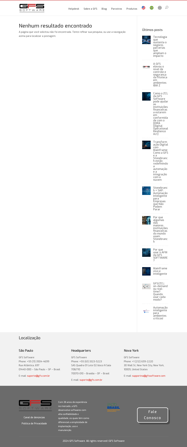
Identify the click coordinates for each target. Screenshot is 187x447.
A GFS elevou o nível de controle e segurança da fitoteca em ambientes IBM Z (160, 74)
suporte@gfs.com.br (38, 376)
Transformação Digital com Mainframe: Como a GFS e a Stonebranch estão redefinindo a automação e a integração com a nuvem (160, 161)
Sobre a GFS (90, 9)
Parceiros (116, 9)
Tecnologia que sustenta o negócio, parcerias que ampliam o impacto (160, 46)
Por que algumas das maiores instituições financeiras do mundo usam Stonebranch (160, 229)
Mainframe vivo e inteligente (160, 271)
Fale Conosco (152, 414)
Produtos (131, 9)
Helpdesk (73, 9)
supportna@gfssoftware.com (148, 376)
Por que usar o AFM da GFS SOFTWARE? (160, 255)
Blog (104, 9)
